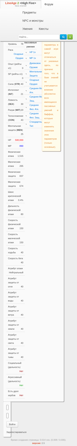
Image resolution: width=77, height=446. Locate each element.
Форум (48, 4)
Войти (12, 424)
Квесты (43, 28)
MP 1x (33, 58)
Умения (27, 28)
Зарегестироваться (16, 432)
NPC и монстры (32, 20)
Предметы (29, 12)
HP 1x (33, 52)
